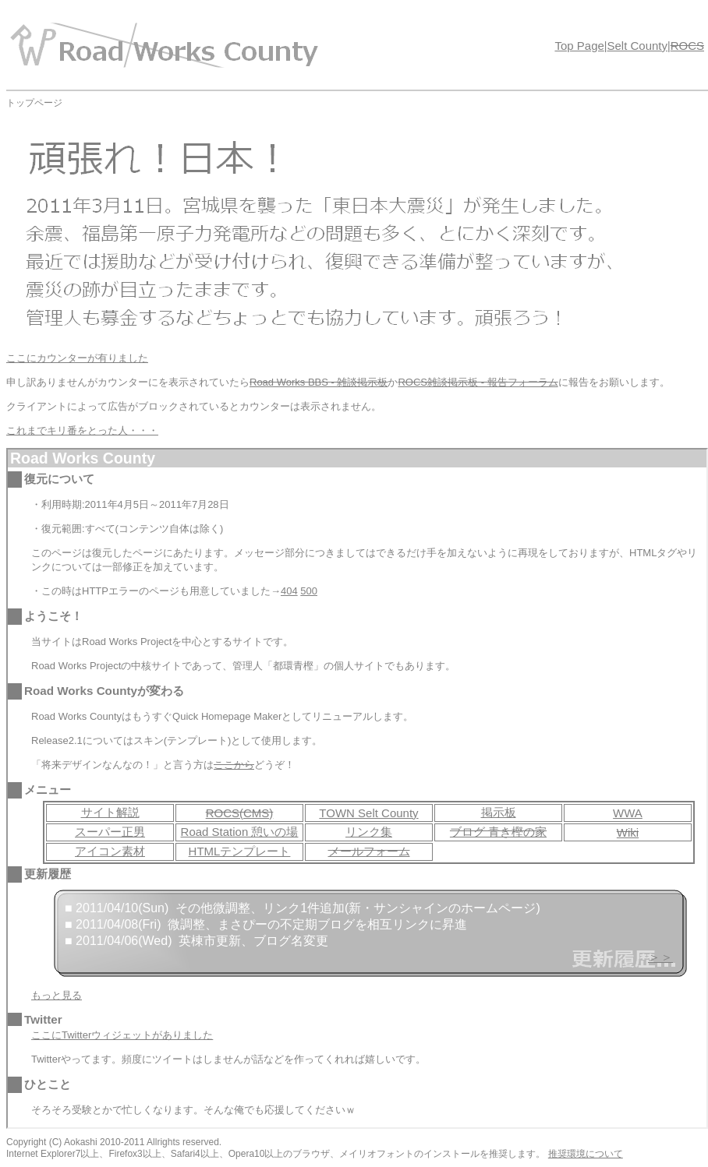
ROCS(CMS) (240, 813)
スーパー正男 (110, 831)
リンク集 (368, 831)
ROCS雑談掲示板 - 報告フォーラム (478, 382)
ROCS (687, 45)
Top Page (579, 45)
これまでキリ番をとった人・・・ (82, 430)
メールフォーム (369, 851)
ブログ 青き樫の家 (498, 831)
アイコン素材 (110, 851)
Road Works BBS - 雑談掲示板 (319, 382)
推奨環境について (585, 1153)
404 (289, 591)
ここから (234, 764)
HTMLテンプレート (240, 851)
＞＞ (660, 957)
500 (308, 591)
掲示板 (498, 812)
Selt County (637, 45)
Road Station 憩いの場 (240, 831)
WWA (628, 813)
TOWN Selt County (368, 813)
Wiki (628, 832)
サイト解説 (110, 812)
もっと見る (56, 995)
